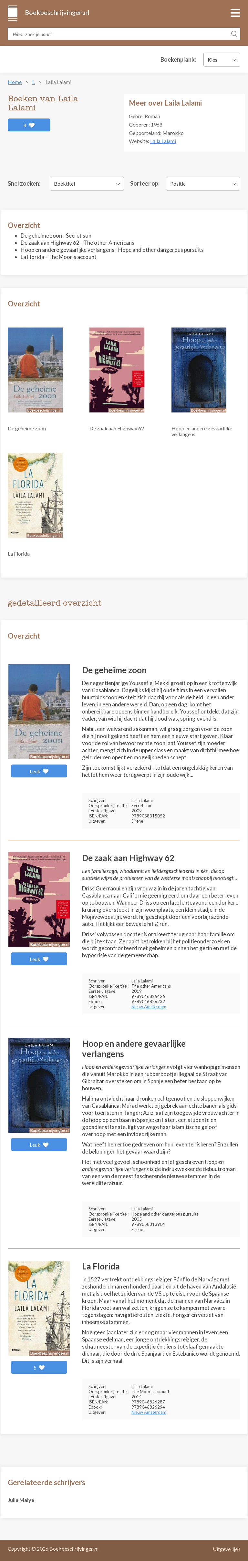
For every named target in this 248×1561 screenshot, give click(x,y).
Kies (212, 59)
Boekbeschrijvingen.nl (56, 12)
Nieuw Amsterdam (148, 1006)
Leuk (39, 771)
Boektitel (64, 183)
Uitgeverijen (226, 1549)
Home (15, 82)
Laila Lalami (163, 141)
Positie (178, 183)
